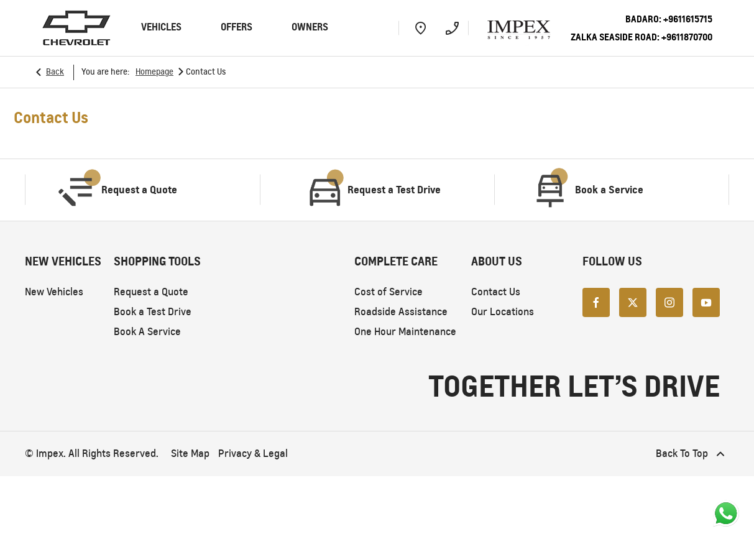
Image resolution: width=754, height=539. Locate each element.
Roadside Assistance (401, 311)
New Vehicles (54, 291)
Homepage (154, 72)
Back (55, 72)
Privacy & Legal (253, 453)
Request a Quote (151, 291)
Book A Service (147, 331)
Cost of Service (388, 291)
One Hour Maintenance (405, 331)
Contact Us (495, 291)
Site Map (190, 453)
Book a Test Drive (152, 311)
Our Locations (502, 311)
